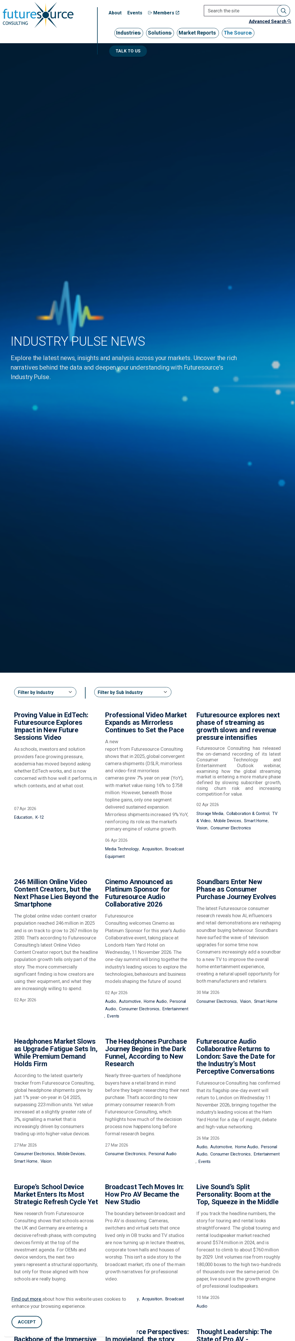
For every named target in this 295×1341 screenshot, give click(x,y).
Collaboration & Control (247, 813)
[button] (283, 10)
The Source (237, 33)
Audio (110, 1001)
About (115, 13)
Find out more (27, 1302)
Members (163, 13)
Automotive (130, 1001)
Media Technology (122, 849)
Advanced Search (270, 21)
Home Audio (155, 1001)
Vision (201, 828)
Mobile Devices (227, 820)
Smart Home (256, 820)
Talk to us (128, 51)
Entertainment (175, 1009)
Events (134, 13)
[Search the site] (247, 10)
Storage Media (209, 813)
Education (23, 817)
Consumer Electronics (231, 828)
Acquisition (152, 849)
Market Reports (197, 33)
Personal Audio (163, 1153)
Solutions (159, 33)
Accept (26, 1325)
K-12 (39, 817)
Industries (128, 33)
